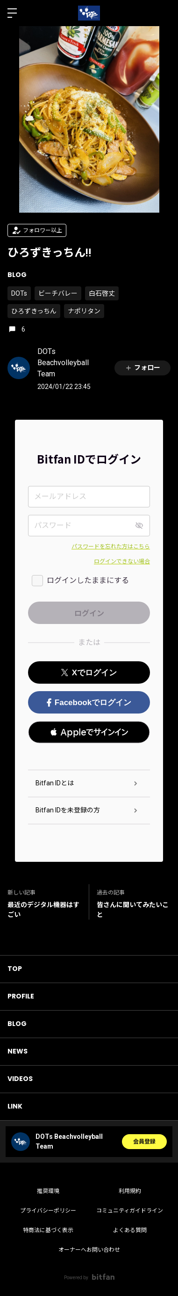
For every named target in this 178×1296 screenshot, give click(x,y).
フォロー (142, 368)
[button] (89, 732)
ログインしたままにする (88, 580)
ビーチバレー (58, 293)
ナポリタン (84, 311)
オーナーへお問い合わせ (89, 1250)
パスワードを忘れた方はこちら (110, 546)
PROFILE (20, 996)
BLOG (17, 274)
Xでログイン (89, 672)
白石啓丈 (102, 293)
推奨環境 (48, 1191)
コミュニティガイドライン (129, 1210)
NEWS (17, 1051)
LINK (14, 1106)
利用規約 (130, 1191)
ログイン (163, 13)
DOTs (19, 293)
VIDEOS (20, 1078)
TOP (14, 968)
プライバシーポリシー (48, 1210)
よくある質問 (130, 1230)
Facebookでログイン (89, 702)
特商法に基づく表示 (48, 1230)
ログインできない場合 (122, 561)
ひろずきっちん (34, 311)
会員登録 (144, 1141)
